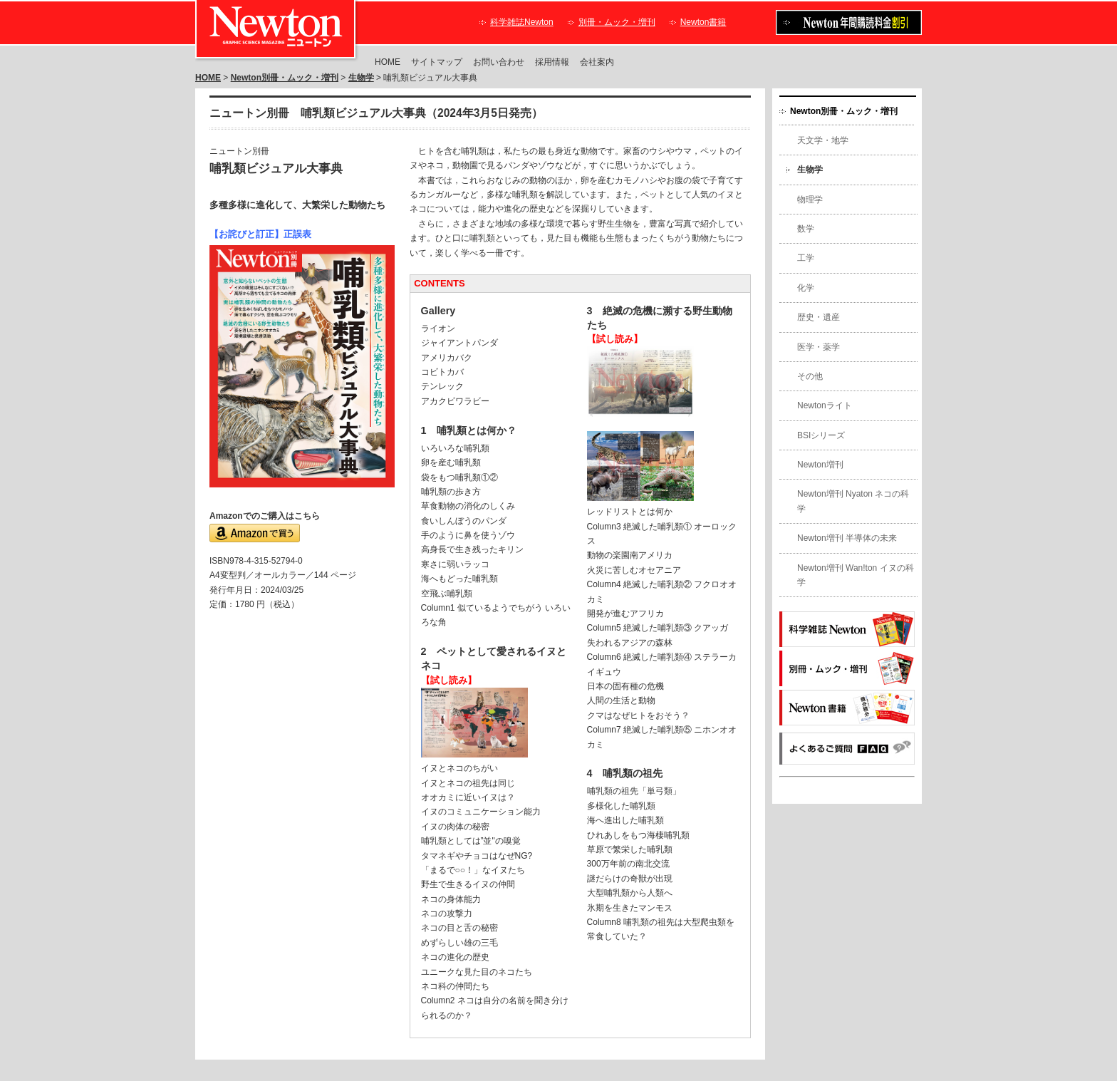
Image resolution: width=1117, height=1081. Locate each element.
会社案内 (597, 62)
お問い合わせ (498, 62)
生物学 (361, 78)
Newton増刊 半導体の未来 (847, 538)
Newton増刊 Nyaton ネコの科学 (853, 501)
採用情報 (552, 62)
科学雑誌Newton (522, 22)
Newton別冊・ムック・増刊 (284, 78)
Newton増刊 (820, 465)
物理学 (810, 200)
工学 (805, 258)
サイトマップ (436, 62)
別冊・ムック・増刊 (616, 22)
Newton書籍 (703, 22)
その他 (810, 376)
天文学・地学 (822, 140)
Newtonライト (824, 405)
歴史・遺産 (818, 317)
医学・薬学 (818, 347)
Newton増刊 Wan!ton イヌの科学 (855, 575)
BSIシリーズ (821, 435)
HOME (387, 62)
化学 (805, 288)
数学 (805, 229)
